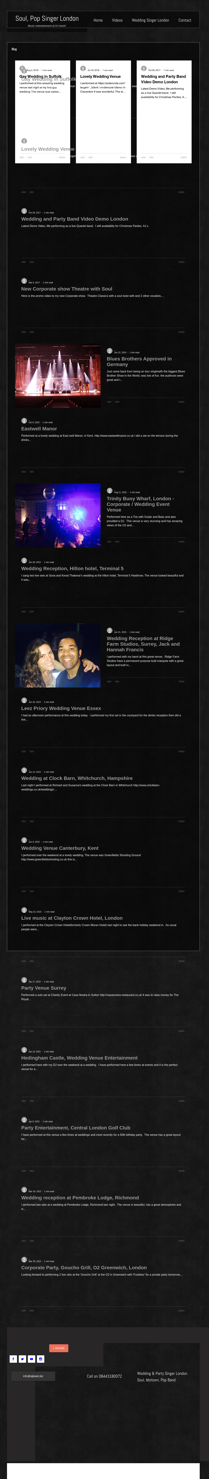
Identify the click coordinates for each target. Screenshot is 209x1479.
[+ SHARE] (58, 1348)
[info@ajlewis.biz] (33, 1376)
